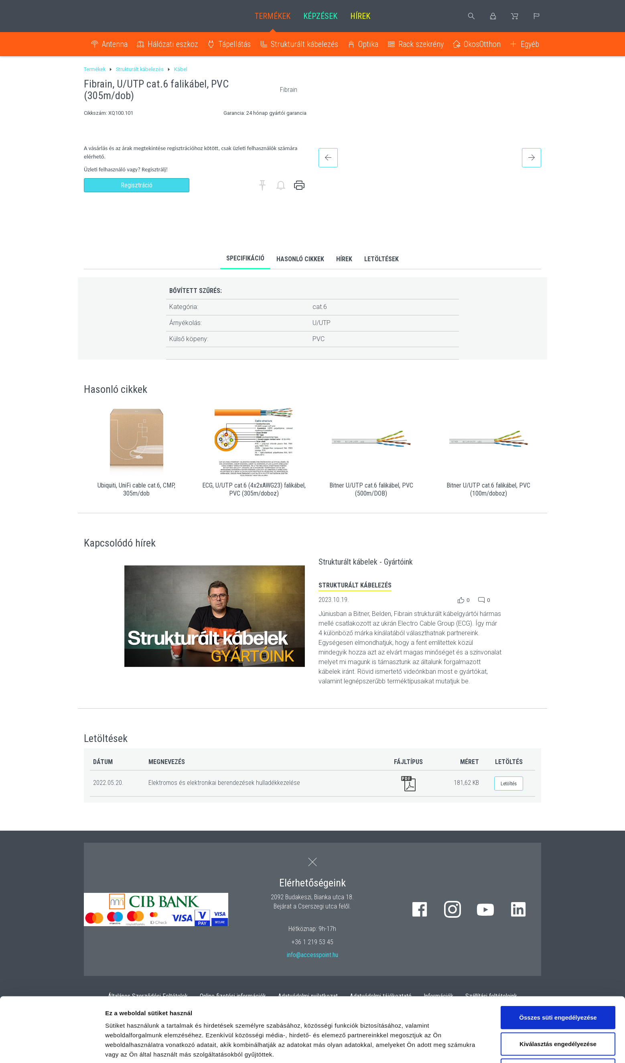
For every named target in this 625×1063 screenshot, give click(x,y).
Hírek (360, 16)
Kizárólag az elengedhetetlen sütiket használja (558, 1010)
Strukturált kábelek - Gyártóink (366, 562)
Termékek (272, 16)
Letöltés (509, 783)
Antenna (115, 44)
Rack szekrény (421, 44)
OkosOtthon (482, 44)
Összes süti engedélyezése (558, 952)
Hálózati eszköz (173, 44)
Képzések (320, 16)
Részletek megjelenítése (140, 1047)
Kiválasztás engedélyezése (558, 979)
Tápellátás (234, 44)
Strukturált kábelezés (304, 44)
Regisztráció (136, 185)
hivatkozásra (245, 1009)
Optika (368, 44)
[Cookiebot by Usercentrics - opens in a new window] (52, 1047)
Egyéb (530, 44)
